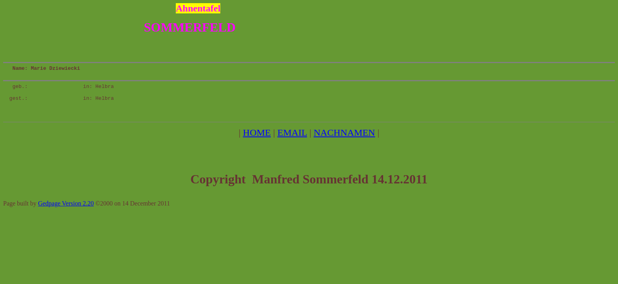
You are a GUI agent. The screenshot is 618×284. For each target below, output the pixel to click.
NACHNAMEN (344, 143)
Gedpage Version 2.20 (65, 214)
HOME (257, 143)
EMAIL (292, 143)
